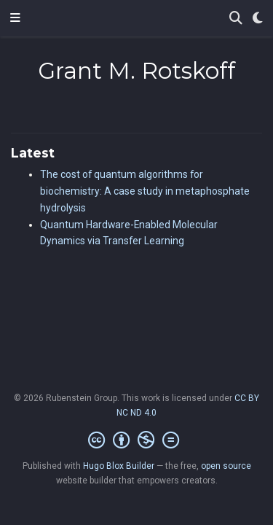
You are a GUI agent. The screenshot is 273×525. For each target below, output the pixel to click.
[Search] (235, 18)
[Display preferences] (258, 18)
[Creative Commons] (136, 440)
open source (226, 466)
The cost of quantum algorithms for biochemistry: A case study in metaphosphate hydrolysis (145, 191)
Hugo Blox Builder (118, 466)
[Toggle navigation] (15, 18)
